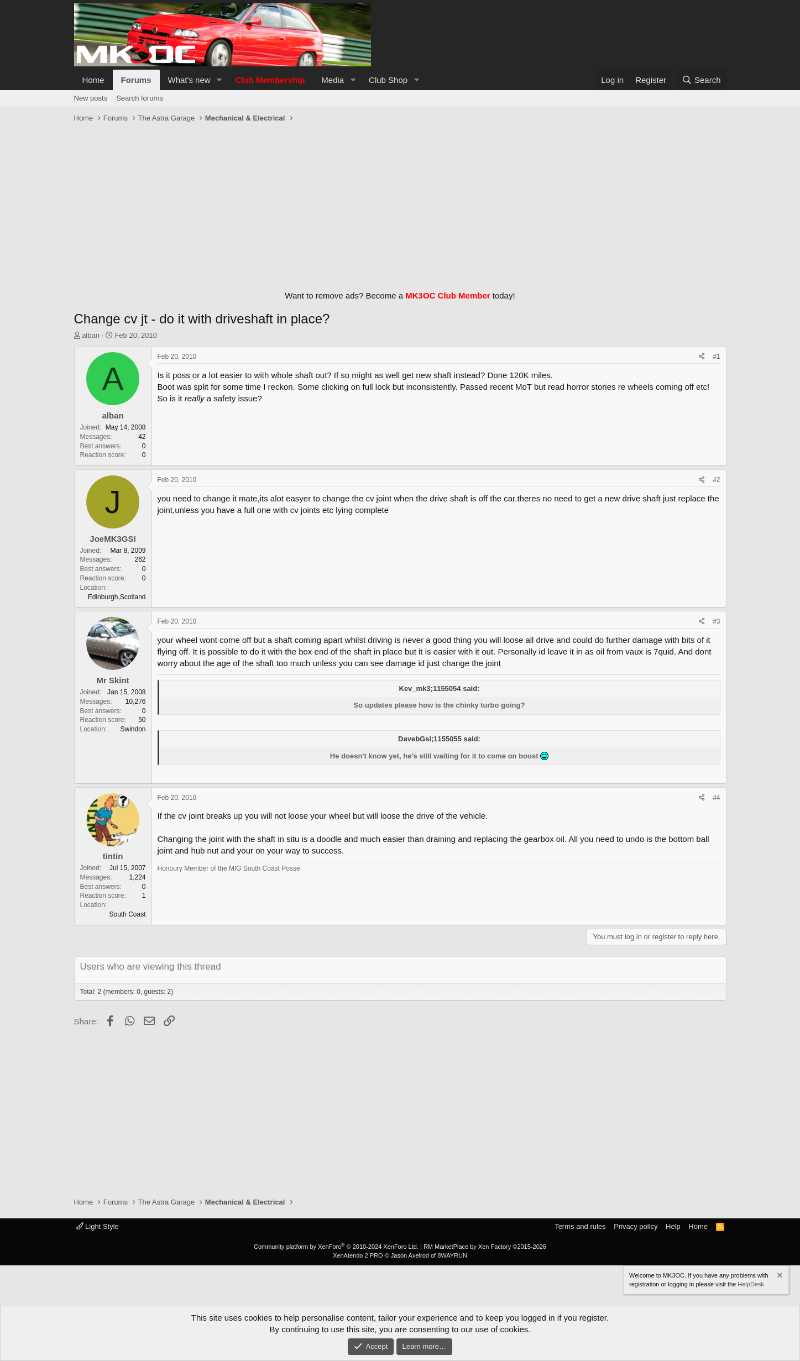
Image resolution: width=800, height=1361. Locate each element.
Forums (136, 80)
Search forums (139, 98)
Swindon (132, 729)
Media (332, 80)
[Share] (702, 356)
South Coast (127, 914)
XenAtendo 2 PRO (358, 1255)
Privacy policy (635, 1226)
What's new (189, 80)
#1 (716, 356)
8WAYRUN (452, 1255)
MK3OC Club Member (447, 295)
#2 (716, 480)
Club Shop (388, 80)
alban (91, 335)
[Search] (701, 80)
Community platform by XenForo (336, 1246)
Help (673, 1226)
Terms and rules (580, 1226)
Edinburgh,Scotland (117, 597)
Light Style (97, 1226)
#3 (716, 621)
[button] (219, 80)
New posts (91, 98)
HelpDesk (751, 1283)
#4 (716, 798)
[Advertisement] (400, 204)
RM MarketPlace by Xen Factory (484, 1246)
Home (93, 80)
